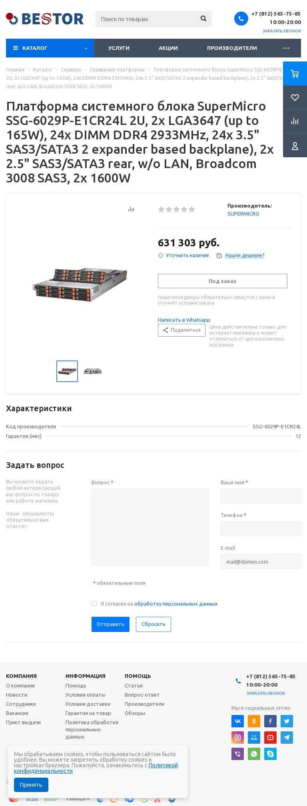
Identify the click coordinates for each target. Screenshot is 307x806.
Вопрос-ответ (142, 694)
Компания (21, 676)
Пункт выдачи (23, 722)
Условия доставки (88, 704)
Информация (86, 676)
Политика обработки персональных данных (92, 729)
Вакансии (17, 713)
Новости (16, 694)
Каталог (35, 48)
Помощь (138, 676)
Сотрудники (21, 704)
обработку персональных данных (176, 603)
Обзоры (135, 713)
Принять (31, 785)
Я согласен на (159, 603)
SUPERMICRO (243, 213)
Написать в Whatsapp (184, 320)
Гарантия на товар (88, 713)
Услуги (119, 48)
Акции (168, 48)
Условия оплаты (86, 694)
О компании (20, 685)
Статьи (134, 685)
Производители (232, 48)
